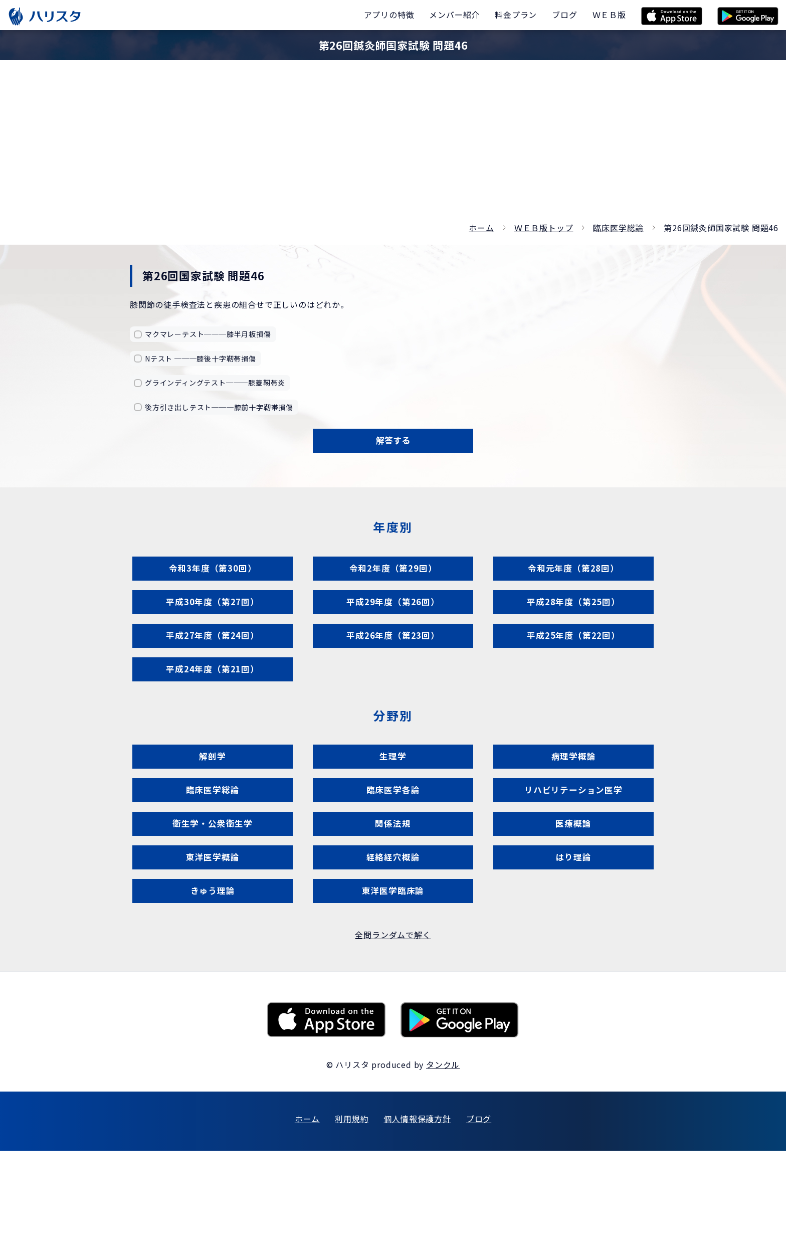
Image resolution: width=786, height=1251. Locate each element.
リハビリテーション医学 (573, 855)
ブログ (478, 1219)
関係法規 (393, 899)
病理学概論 (574, 812)
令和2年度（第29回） (393, 583)
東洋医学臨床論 (393, 986)
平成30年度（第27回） (212, 627)
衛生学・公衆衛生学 (212, 899)
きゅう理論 (213, 986)
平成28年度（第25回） (573, 627)
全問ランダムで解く (393, 1035)
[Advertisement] (393, 145)
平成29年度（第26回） (393, 627)
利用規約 (351, 1219)
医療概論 (573, 899)
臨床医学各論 (393, 855)
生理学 (393, 812)
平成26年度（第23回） (393, 670)
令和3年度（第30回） (212, 583)
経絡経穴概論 (393, 943)
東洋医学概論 (213, 943)
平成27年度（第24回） (212, 670)
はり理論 (573, 943)
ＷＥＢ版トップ (543, 228)
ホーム (481, 228)
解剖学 (212, 812)
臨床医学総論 (618, 228)
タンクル (443, 1165)
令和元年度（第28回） (573, 583)
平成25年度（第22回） (573, 670)
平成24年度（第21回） (212, 714)
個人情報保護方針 (417, 1219)
